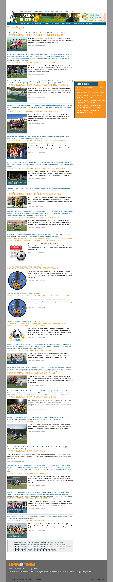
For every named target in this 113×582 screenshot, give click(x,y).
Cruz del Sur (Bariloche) (35, 33)
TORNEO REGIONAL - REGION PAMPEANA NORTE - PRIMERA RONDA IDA (38, 85)
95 (24, 550)
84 (50, 548)
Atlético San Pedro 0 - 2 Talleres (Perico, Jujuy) (90, 92)
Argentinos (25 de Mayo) (43, 58)
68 (64, 546)
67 (62, 546)
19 (51, 542)
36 (40, 544)
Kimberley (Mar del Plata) (14, 369)
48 (17, 546)
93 (19, 550)
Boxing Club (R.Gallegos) (49, 33)
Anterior (11, 546)
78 (36, 548)
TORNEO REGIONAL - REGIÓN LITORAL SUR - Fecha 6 (30, 521)
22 (58, 542)
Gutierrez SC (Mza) (34, 107)
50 (21, 546)
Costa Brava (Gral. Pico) (21, 58)
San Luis (20, 105)
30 (26, 544)
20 (53, 542)
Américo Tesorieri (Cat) (20, 190)
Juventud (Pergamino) (49, 83)
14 (39, 542)
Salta (12, 211)
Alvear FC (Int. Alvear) (57, 58)
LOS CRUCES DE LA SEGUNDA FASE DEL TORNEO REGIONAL (33, 268)
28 (21, 544)
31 (28, 544)
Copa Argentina (55, 23)
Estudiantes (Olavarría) (45, 56)
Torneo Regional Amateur (64, 31)
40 (50, 544)
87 (57, 548)
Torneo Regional (36, 23)
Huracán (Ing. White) (40, 369)
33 (33, 544)
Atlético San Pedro (17, 215)
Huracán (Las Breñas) (44, 494)
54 (31, 546)
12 (34, 542)
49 (19, 546)
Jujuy (8, 211)
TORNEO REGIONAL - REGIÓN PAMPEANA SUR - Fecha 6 (31, 63)
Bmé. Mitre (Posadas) (43, 138)
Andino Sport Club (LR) (33, 190)
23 (60, 542)
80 (40, 548)
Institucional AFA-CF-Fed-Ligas (29, 234)
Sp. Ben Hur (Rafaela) (57, 162)
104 (48, 550)
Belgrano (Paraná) (39, 164)
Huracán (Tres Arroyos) (19, 56)
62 (50, 546)
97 (28, 550)
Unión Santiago (47, 192)
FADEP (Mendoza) (58, 107)
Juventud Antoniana (32, 213)
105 (51, 550)
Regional (13, 236)
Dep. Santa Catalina (56, 213)
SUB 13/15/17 (28, 11)
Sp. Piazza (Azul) (25, 60)
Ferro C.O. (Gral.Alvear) (45, 107)
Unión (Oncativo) (38, 192)
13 (37, 542)
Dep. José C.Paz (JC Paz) (23, 394)
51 (24, 546)
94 (21, 550)
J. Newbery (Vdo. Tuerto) (38, 346)
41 (52, 544)
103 (45, 550)
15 (41, 542)
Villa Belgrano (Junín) (46, 391)
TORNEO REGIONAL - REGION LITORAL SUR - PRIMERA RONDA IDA (36, 168)
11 (32, 542)
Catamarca (10, 188)
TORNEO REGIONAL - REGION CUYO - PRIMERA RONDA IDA (32, 111)
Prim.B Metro (55, 234)
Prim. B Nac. (48, 234)
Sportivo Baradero (12, 83)
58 (40, 546)
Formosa (19, 136)
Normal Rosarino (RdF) (20, 213)
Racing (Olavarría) (16, 60)
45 (62, 544)
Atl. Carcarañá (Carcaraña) (51, 164)
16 (44, 542)
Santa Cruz (26, 31)
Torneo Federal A (25, 23)
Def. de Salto (44, 394)
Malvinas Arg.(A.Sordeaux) (35, 83)
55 (33, 546)
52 (26, 546)
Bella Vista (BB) (32, 58)
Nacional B (46, 23)
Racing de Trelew (12, 346)
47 (14, 546)
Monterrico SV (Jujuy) (48, 467)
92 (17, 550)
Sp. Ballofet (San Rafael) (63, 105)
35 (38, 544)
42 (55, 544)
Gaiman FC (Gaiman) (13, 348)
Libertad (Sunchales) (16, 164)
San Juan (15, 105)
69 (14, 548)
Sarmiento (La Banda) (13, 192)
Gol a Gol (26, 569)
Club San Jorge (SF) (28, 164)
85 (52, 548)
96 (26, 550)
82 (45, 548)
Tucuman (49, 211)
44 (59, 544)
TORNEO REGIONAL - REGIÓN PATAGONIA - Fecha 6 (29, 350)
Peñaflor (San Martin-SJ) (21, 107)
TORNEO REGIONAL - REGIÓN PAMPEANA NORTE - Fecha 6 (32, 397)
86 (55, 548)
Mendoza (9, 105)
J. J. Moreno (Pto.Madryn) (53, 346)
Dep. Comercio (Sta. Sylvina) (39, 496)
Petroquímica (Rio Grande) (24, 346)
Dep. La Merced (43, 469)
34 (36, 544)
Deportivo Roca (25, 33)
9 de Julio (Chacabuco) (63, 394)
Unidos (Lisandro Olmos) (54, 81)
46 (64, 544)
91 (14, 550)
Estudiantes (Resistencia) (30, 138)
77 (33, 548)
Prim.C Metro (62, 234)
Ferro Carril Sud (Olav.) (32, 56)
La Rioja (21, 417)
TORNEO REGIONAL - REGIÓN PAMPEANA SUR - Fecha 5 (31, 373)
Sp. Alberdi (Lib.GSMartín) (59, 211)
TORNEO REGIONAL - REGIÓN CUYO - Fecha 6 (27, 451)
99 (33, 550)
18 (48, 542)
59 (43, 546)
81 (43, 548)
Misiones (24, 136)
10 (29, 542)
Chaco (9, 136)
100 (36, 550)
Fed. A (13, 234)
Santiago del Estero (24, 188)
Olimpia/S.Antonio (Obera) (30, 494)
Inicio (21, 11)
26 (17, 544)
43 (57, 544)
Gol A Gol (46, 11)
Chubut (9, 31)
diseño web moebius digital (97, 579)
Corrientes (14, 136)
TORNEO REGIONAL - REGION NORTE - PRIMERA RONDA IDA (33, 217)
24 (63, 542)
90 (64, 548)
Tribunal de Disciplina (79, 23)
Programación (54, 11)
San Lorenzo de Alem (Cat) (60, 190)
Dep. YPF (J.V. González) (32, 469)
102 (42, 550)
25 (14, 544)
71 (19, 548)
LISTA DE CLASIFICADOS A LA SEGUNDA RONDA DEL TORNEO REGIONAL (38, 296)
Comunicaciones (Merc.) (53, 496)
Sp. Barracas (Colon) (67, 81)
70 (17, 548)
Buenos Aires (11, 54)
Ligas (61, 11)
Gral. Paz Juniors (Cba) (46, 190)
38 (45, 544)
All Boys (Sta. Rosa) (49, 371)
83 (47, 548)
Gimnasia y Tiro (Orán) (44, 213)
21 (55, 542)
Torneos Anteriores (66, 23)
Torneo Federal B (25, 572)
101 (39, 550)
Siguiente (69, 546)
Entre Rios (10, 162)
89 (62, 548)
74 (26, 548)
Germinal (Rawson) (65, 346)
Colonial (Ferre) (59, 83)
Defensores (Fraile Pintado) (55, 469)
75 (28, 548)
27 (19, 544)
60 (45, 546)
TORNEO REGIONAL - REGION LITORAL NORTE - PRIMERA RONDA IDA (37, 141)
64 (55, 546)
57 (38, 546)
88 (59, 548)
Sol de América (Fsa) (17, 138)
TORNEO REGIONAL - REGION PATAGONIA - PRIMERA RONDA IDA (35, 35)
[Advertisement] (39, 5)
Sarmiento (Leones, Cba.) (27, 192)
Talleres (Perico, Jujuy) (40, 215)
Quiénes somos (38, 11)
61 (47, 546)
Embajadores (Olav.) (57, 56)
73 (24, 548)
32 (31, 544)
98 (31, 550)
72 (21, 548)
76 (31, 548)
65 (57, 546)
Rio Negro (19, 31)
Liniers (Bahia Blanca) (60, 54)
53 (28, 546)
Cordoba (16, 188)
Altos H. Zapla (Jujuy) (28, 215)
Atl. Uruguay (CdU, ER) (13, 518)
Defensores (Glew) (35, 394)
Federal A (18, 234)
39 (47, 544)
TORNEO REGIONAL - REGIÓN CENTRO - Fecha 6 (28, 421)
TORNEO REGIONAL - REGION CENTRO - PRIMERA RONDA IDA (34, 194)
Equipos (72, 11)
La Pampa (17, 54)
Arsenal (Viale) (63, 164)
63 (52, 546)
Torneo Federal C (43, 31)
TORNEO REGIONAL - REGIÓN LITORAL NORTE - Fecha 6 (31, 498)
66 (59, 546)
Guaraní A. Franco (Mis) (56, 494)
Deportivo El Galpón (19, 469)
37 (43, 544)
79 (38, 548)
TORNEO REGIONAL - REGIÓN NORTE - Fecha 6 (27, 473)
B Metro (9, 234)
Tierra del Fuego (33, 31)
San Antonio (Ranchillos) (22, 467)
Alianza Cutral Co (61, 33)
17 (46, 542)
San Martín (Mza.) (61, 447)
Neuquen (14, 31)
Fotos (66, 11)
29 (24, 544)
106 (55, 550)
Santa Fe (15, 162)
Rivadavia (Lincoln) (23, 83)
